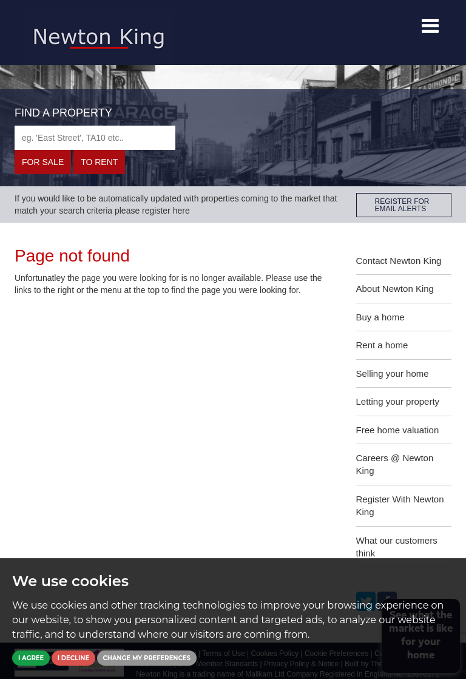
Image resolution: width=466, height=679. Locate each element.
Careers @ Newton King (395, 464)
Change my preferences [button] (147, 658)
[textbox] (95, 138)
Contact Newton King (399, 260)
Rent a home (382, 345)
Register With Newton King (400, 505)
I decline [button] (73, 658)
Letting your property (398, 401)
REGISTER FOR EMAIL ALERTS (402, 205)
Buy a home (380, 317)
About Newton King (395, 288)
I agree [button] (31, 658)
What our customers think (396, 546)
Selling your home (392, 373)
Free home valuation (397, 430)
